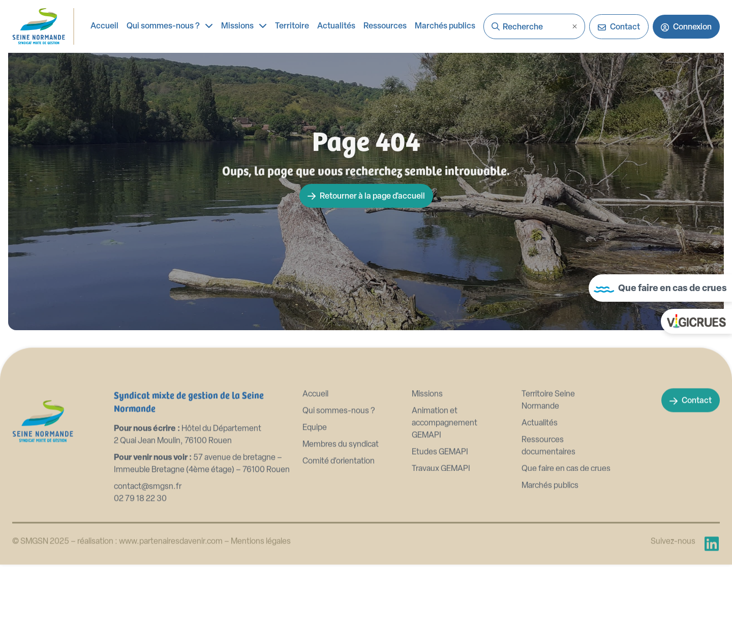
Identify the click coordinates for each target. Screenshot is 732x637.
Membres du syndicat (340, 457)
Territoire (292, 26)
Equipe (314, 440)
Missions (244, 25)
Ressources (385, 26)
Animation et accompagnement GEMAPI (444, 436)
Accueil (104, 26)
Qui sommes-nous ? (170, 25)
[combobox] (534, 26)
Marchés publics (445, 26)
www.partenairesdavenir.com (171, 554)
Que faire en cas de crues (566, 481)
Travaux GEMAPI (441, 481)
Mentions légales (261, 554)
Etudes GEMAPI (440, 465)
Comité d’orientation (338, 474)
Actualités (336, 26)
